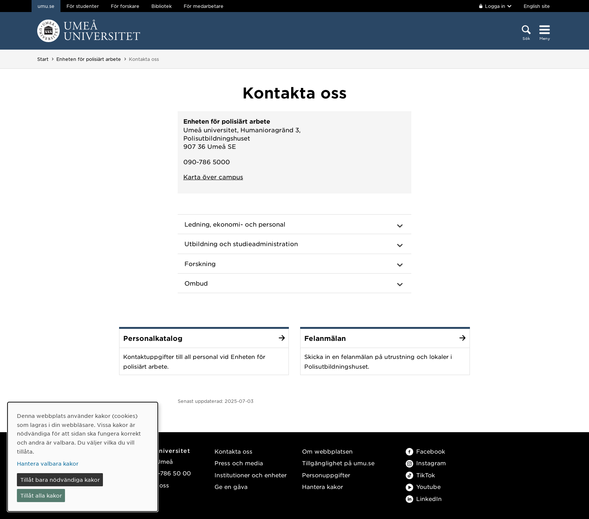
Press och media (238, 462)
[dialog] (83, 456)
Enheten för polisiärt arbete (88, 59)
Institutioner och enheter (250, 474)
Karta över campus (213, 176)
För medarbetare (204, 6)
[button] (294, 224)
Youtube (423, 486)
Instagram (426, 462)
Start (42, 59)
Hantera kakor (322, 486)
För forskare (125, 6)
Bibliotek (161, 6)
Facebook (425, 451)
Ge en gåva (231, 486)
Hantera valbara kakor (48, 463)
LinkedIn (424, 498)
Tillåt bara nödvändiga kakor (60, 479)
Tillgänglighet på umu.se (338, 462)
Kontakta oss (233, 451)
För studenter (82, 6)
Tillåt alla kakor (41, 495)
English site (537, 6)
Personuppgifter (326, 474)
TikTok (420, 474)
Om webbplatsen (327, 451)
